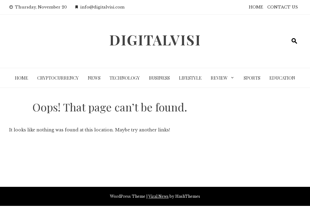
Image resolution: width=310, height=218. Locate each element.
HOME (256, 7)
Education (282, 78)
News (94, 78)
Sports (252, 78)
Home (21, 78)
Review (219, 78)
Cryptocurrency (58, 78)
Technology (125, 78)
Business (159, 78)
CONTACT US (282, 7)
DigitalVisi (155, 39)
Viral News (158, 196)
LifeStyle (190, 78)
